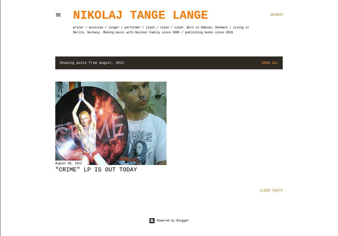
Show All (270, 63)
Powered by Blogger (169, 221)
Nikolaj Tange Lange (140, 15)
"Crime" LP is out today (96, 169)
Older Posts (271, 191)
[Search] (276, 15)
